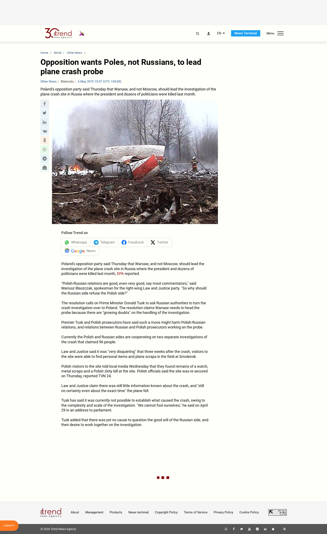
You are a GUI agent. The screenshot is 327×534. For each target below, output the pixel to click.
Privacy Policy (223, 512)
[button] (45, 104)
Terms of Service (196, 512)
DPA (120, 273)
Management (94, 512)
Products (116, 512)
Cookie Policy (249, 512)
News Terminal (245, 33)
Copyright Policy (166, 512)
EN (219, 33)
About (75, 512)
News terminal (138, 512)
